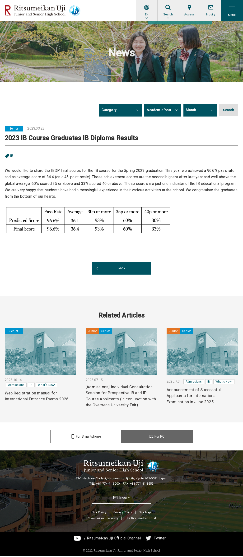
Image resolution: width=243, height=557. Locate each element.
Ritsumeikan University (102, 519)
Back (122, 268)
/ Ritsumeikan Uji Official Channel (112, 539)
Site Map (145, 513)
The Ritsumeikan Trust (140, 519)
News (22, 28)
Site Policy (99, 513)
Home (9, 28)
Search (228, 110)
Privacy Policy (122, 513)
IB (12, 156)
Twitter (160, 539)
